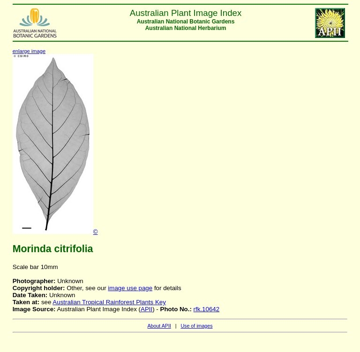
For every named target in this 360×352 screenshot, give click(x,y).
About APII (159, 326)
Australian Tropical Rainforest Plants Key (109, 302)
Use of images (196, 326)
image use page (130, 288)
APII (146, 309)
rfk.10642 (207, 309)
